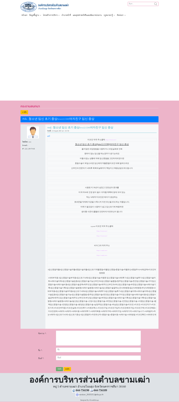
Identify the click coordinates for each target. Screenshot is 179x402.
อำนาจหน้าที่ (66, 15)
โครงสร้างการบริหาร (50, 15)
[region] (89, 57)
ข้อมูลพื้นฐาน (34, 15)
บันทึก (59, 369)
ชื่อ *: (40, 350)
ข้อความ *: (42, 333)
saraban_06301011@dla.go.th (89, 394)
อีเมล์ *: (41, 358)
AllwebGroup (94, 400)
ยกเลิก (67, 369)
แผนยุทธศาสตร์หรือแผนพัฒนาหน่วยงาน (87, 15)
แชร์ (48, 136)
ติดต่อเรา (120, 15)
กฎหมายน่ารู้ (108, 15)
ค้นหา (155, 4)
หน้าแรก (24, 15)
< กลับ (24, 112)
